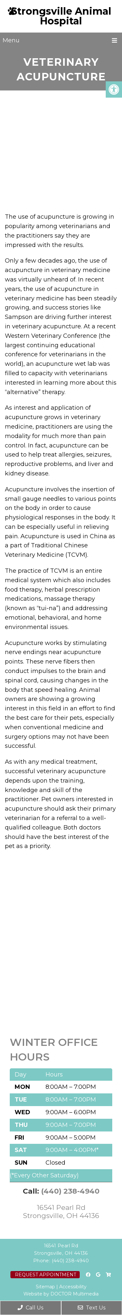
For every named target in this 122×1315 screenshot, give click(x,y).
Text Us (91, 1308)
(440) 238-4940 (70, 1191)
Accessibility (73, 1287)
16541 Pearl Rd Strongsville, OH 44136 (61, 1211)
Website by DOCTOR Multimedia (61, 1294)
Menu (11, 40)
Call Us (30, 1308)
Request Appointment (45, 1275)
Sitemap (45, 1287)
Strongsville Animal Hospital (61, 16)
